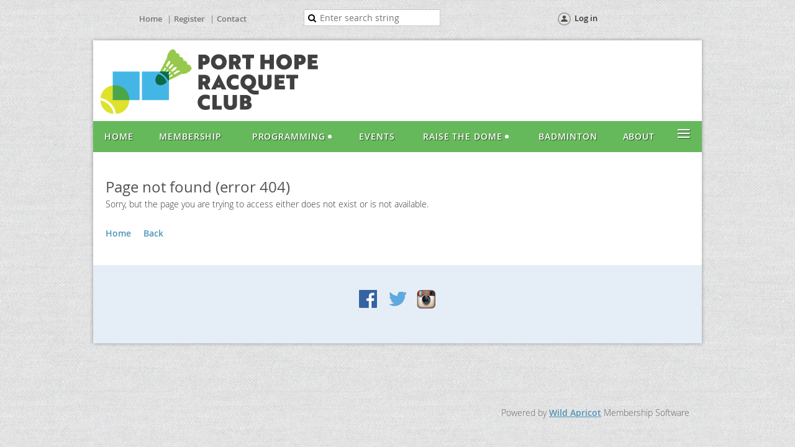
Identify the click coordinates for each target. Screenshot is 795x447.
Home (150, 18)
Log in (586, 18)
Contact (232, 18)
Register (189, 18)
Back (153, 233)
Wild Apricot (575, 412)
